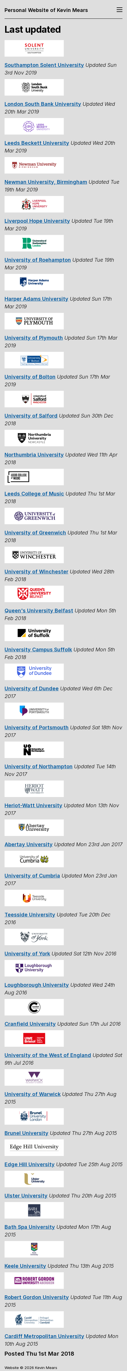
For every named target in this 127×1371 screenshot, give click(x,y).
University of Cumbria (32, 876)
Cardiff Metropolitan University (44, 1336)
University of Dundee (32, 688)
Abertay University (29, 844)
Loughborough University (37, 985)
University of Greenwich (35, 533)
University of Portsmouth (37, 727)
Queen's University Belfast (39, 611)
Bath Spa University (30, 1227)
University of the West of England (48, 1055)
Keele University (25, 1266)
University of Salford (31, 416)
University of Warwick (33, 1094)
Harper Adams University (36, 299)
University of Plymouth (34, 338)
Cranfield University (30, 1024)
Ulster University (26, 1196)
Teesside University (30, 915)
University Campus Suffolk (38, 650)
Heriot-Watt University (33, 805)
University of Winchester (36, 572)
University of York (27, 954)
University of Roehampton (38, 260)
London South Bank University (43, 104)
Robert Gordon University (37, 1297)
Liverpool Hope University (37, 221)
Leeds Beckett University (37, 143)
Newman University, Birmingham (46, 182)
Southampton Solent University (44, 65)
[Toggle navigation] (119, 10)
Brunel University (26, 1133)
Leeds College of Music (34, 494)
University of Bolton (30, 377)
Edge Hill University (30, 1164)
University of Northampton (39, 766)
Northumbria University (34, 455)
